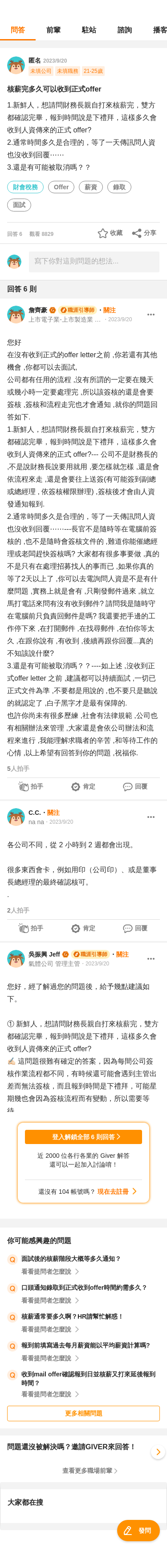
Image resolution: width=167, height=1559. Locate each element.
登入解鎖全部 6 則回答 (83, 1136)
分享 (150, 232)
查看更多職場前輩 (87, 1470)
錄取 (119, 187)
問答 (18, 30)
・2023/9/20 (117, 319)
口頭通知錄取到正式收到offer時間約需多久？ (84, 1287)
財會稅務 (25, 187)
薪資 (91, 187)
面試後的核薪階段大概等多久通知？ (71, 1258)
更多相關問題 (83, 1413)
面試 (19, 204)
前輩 (53, 30)
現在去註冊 (113, 1191)
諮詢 (125, 30)
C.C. (35, 812)
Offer (61, 187)
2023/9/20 (55, 61)
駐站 (89, 30)
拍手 (37, 786)
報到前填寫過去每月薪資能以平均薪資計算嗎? (85, 1345)
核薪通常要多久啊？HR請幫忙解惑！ (72, 1316)
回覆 (141, 786)
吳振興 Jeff (44, 954)
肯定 (89, 786)
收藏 (116, 232)
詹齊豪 (38, 310)
